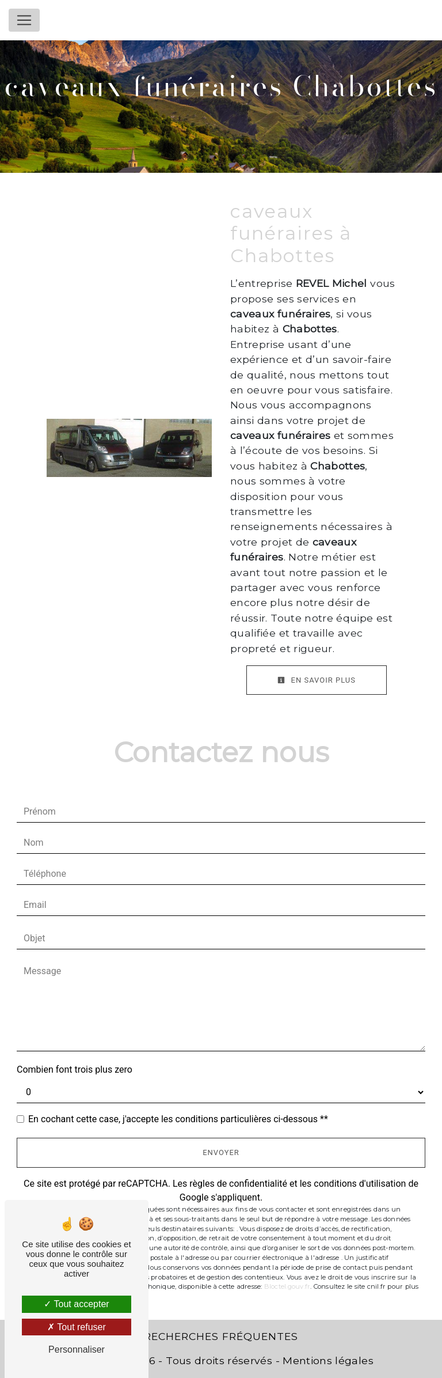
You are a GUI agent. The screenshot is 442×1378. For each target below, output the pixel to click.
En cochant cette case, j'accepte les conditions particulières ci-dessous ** (178, 1119)
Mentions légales (327, 1360)
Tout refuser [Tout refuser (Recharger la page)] (76, 1327)
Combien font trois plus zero (74, 1069)
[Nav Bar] (24, 20)
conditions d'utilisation (360, 1183)
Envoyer (221, 1152)
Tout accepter (76, 1304)
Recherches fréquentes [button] (221, 1336)
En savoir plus (316, 680)
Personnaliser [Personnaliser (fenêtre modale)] (76, 1349)
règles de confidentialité (238, 1183)
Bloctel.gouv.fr (287, 1286)
